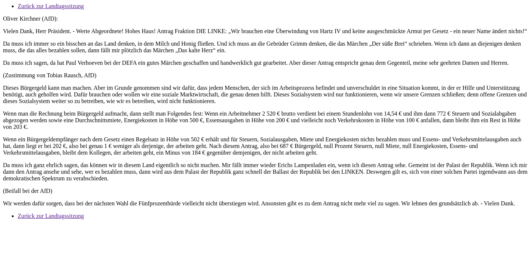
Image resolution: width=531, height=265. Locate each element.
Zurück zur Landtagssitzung (51, 6)
